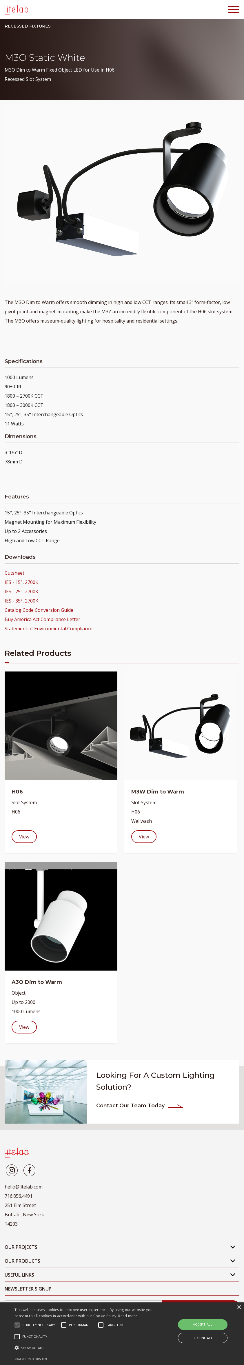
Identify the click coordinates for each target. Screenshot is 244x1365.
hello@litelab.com (24, 1187)
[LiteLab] (17, 1151)
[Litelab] (12, 1170)
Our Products (22, 1261)
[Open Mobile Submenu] (232, 1247)
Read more (127, 1315)
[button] (84, 1348)
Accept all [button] (202, 1324)
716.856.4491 (18, 1196)
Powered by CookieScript (30, 1359)
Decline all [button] (202, 1338)
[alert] (122, 1333)
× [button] (239, 1307)
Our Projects (21, 1247)
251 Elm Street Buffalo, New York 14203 (24, 1214)
